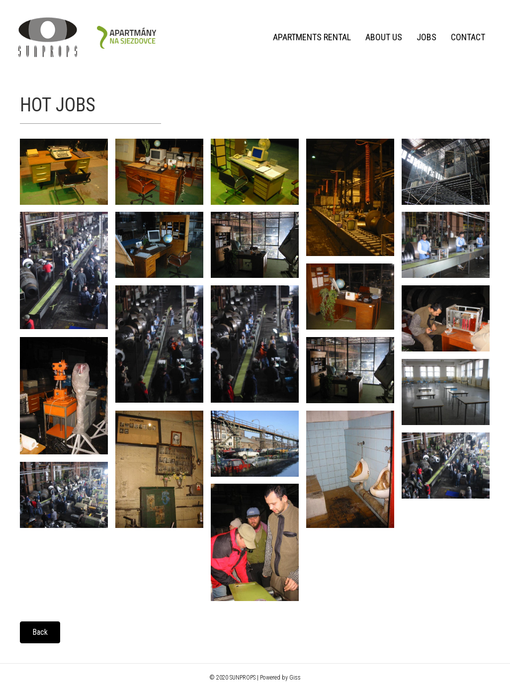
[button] (40, 632)
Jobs (424, 37)
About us (381, 37)
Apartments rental (310, 37)
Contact (466, 37)
